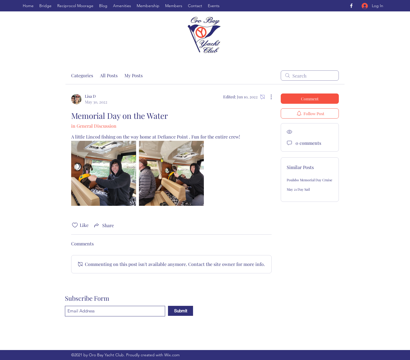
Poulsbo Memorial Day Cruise (309, 180)
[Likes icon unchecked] (75, 225)
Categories (82, 75)
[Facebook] (351, 6)
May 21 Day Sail (298, 189)
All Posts (109, 75)
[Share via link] (103, 225)
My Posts (133, 75)
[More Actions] (268, 96)
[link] (103, 173)
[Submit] (180, 311)
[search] (310, 75)
